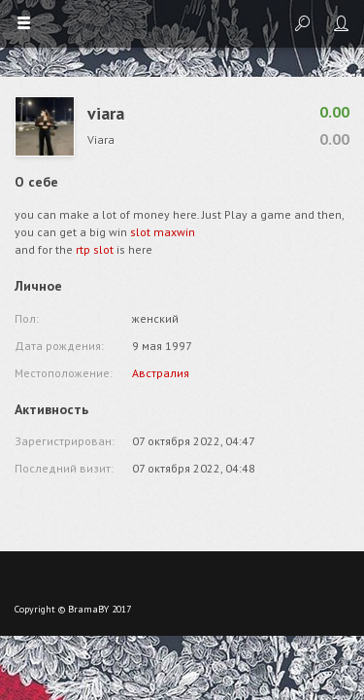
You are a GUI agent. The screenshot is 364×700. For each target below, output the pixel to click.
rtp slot (95, 249)
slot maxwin (162, 232)
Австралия (160, 373)
